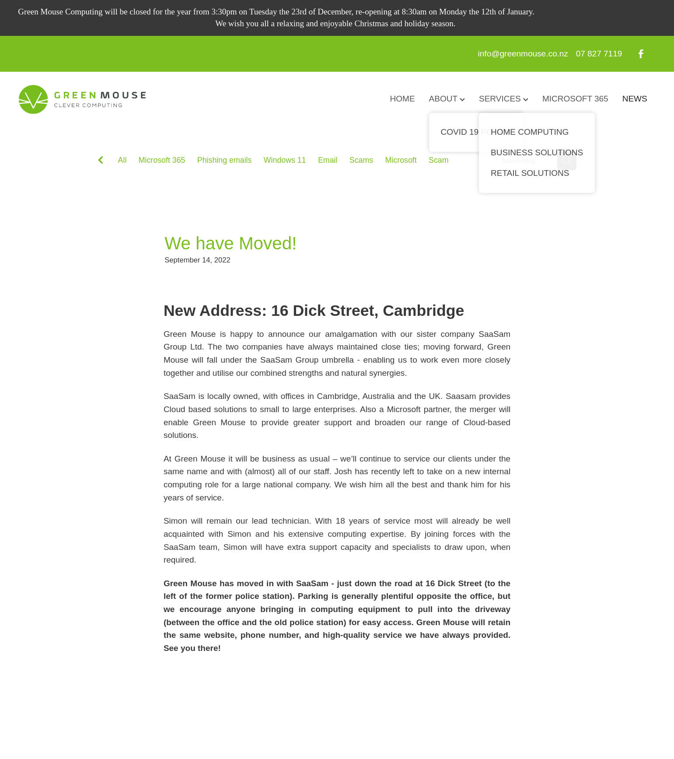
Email (328, 160)
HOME (402, 98)
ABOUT (447, 98)
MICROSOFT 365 (575, 98)
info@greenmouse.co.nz (523, 53)
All (122, 160)
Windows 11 (285, 160)
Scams (361, 160)
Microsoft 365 (162, 160)
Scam (439, 160)
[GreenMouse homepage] (82, 99)
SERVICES (503, 98)
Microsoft (401, 160)
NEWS (634, 98)
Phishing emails (224, 160)
